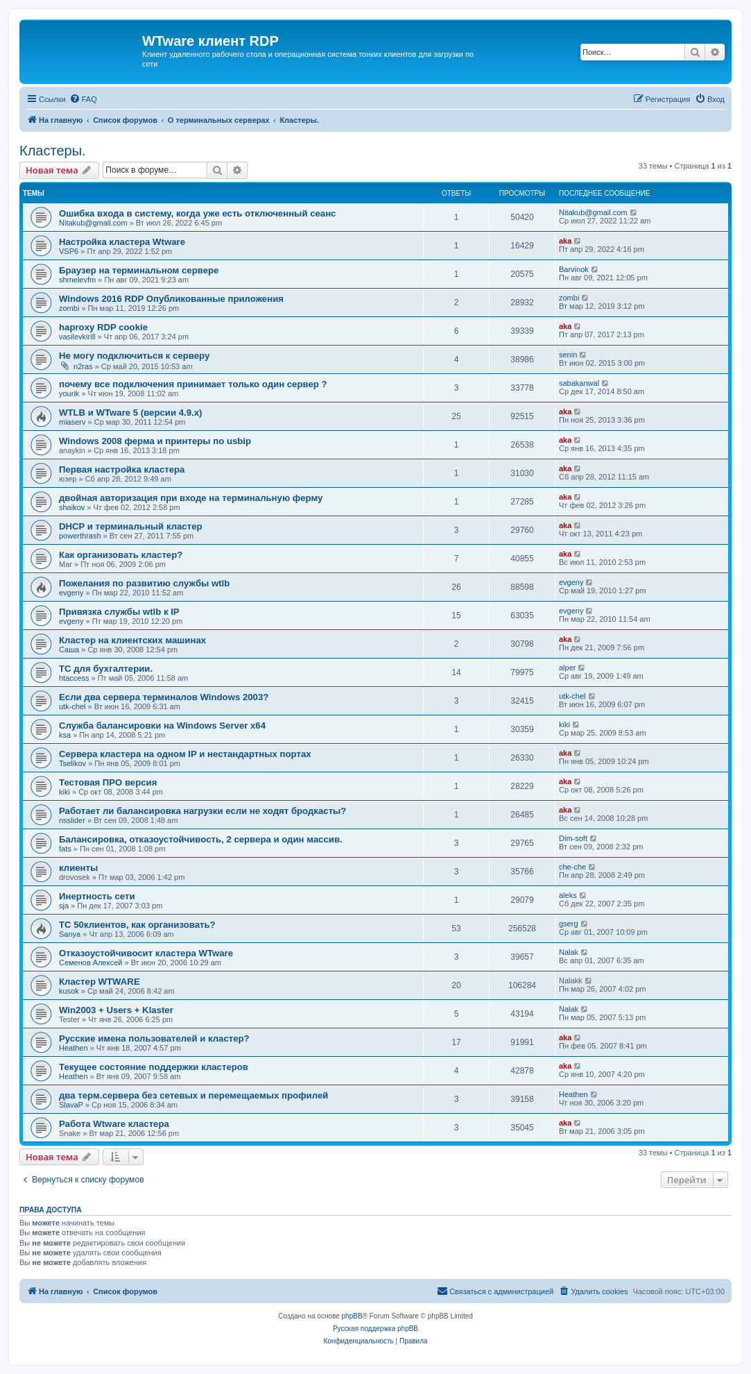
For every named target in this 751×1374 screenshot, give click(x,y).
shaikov (72, 507)
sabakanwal (579, 383)
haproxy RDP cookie (103, 327)
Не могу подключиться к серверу (134, 355)
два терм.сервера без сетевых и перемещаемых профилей (193, 1095)
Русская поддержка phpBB (375, 1328)
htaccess (74, 678)
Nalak (568, 952)
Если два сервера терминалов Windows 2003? (163, 697)
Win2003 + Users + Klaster (116, 1010)
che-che (572, 867)
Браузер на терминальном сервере (138, 270)
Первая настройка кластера (121, 469)
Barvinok (574, 269)
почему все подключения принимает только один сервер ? (193, 384)
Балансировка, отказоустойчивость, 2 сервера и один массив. (201, 839)
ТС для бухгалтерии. (106, 668)
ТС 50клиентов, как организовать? (137, 924)
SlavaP (71, 1105)
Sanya (69, 934)
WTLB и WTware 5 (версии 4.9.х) (130, 412)
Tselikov (72, 763)
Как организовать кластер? (120, 555)
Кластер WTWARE (99, 981)
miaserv (72, 422)
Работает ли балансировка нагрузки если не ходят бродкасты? (202, 811)
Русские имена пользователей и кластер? (154, 1038)
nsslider (72, 820)
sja (64, 905)
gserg (568, 923)
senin (568, 354)
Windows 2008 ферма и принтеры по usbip (155, 441)
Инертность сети (97, 896)
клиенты (78, 868)
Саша (69, 649)
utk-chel (72, 706)
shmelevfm (77, 279)
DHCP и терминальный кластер (130, 526)
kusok (69, 991)
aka (565, 241)
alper (567, 667)
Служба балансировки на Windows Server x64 (162, 725)
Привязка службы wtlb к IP (119, 612)
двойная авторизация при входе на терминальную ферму (190, 498)
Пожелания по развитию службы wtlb (144, 583)
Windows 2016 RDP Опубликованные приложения (171, 299)
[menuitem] (83, 99)
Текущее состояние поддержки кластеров (153, 1067)
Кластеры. (52, 150)
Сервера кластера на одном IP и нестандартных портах (185, 754)
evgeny (71, 592)
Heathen (73, 1048)
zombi (69, 308)
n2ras (83, 366)
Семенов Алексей (90, 962)
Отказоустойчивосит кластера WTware (146, 953)
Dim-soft (573, 838)
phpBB (352, 1316)
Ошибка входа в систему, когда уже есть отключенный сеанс (197, 213)
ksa (65, 735)
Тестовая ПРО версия (108, 782)
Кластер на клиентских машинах (132, 640)
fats (65, 849)
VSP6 (68, 251)
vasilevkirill (77, 336)
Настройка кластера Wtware (122, 242)
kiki (564, 724)
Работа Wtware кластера (114, 1124)
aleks (568, 895)
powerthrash (80, 536)
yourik (69, 393)
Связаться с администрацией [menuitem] (495, 1291)
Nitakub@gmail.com (93, 223)
